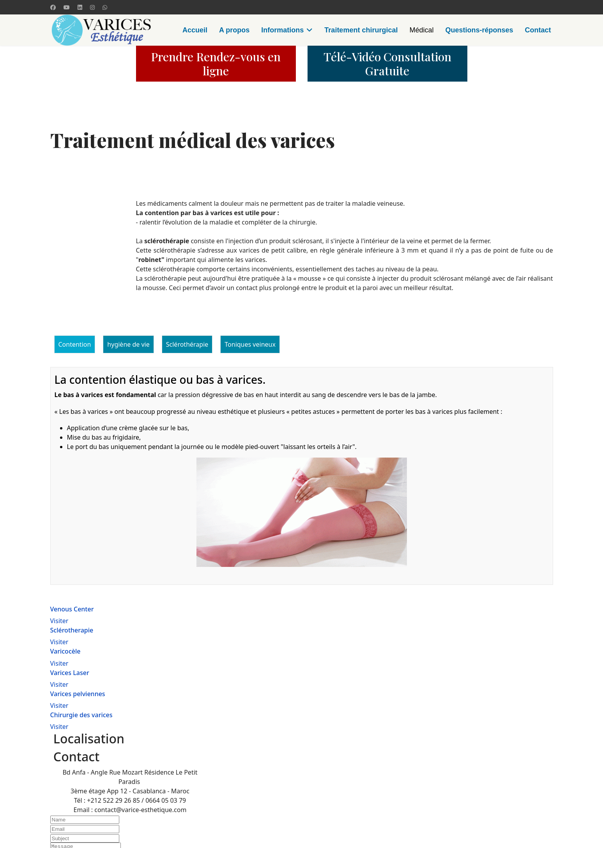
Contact (538, 30)
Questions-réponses (479, 30)
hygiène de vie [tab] (128, 344)
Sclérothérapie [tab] (187, 344)
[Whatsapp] (105, 7)
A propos (234, 30)
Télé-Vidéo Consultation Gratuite (387, 63)
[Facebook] (53, 7)
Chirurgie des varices (81, 715)
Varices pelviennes (77, 693)
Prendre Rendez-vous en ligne (216, 63)
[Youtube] (67, 7)
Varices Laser (69, 672)
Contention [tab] (74, 344)
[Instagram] (92, 7)
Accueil (194, 30)
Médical (421, 30)
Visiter (59, 620)
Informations (282, 30)
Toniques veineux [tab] (250, 344)
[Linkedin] (80, 7)
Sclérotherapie (72, 630)
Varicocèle (65, 651)
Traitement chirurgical (361, 30)
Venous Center (72, 609)
